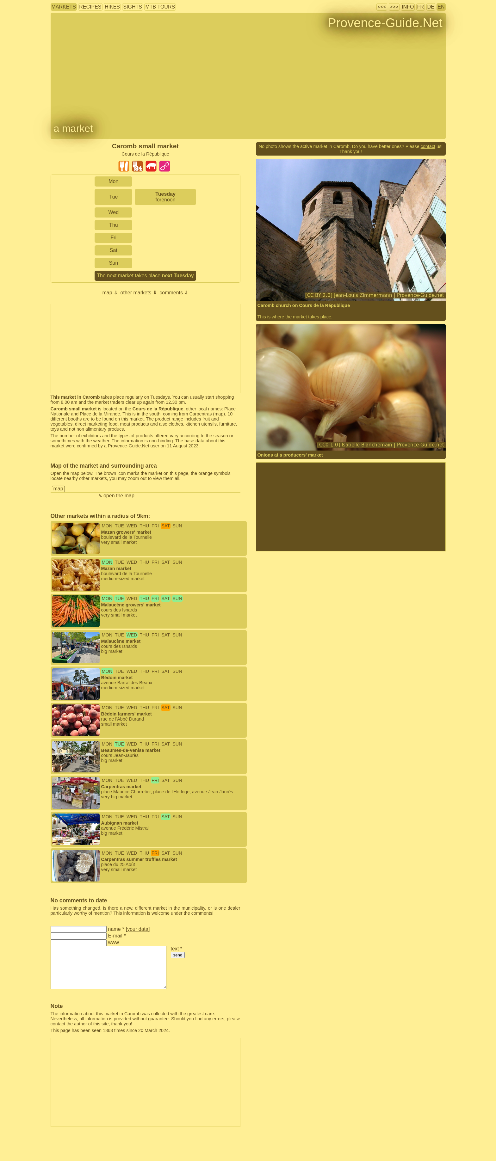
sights (132, 6)
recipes (90, 6)
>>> (394, 6)
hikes (112, 6)
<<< (381, 6)
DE (430, 6)
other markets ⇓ (139, 292)
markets (64, 6)
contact (428, 146)
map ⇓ (110, 292)
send (178, 955)
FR (420, 6)
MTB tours (160, 6)
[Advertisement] (145, 348)
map (218, 413)
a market (73, 128)
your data (137, 929)
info (408, 6)
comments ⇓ (173, 292)
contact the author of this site (80, 1023)
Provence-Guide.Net (385, 23)
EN (440, 6)
